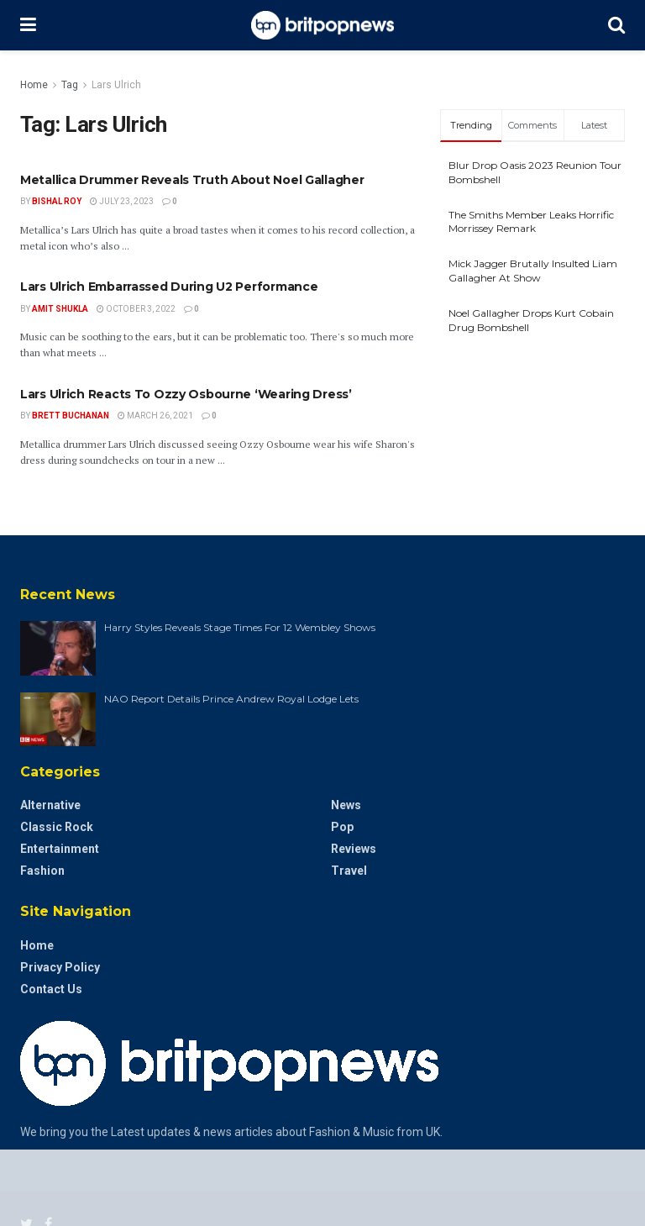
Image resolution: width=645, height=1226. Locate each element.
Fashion (42, 870)
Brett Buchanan (70, 415)
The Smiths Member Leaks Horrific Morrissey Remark (531, 221)
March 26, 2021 (155, 415)
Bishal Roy (56, 201)
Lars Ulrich (116, 85)
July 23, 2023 (122, 201)
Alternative (50, 805)
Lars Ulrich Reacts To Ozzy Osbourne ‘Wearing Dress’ (186, 394)
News (346, 805)
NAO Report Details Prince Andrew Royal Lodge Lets (231, 698)
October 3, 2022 (136, 308)
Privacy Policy (60, 967)
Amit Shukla (60, 308)
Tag (69, 85)
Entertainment (59, 848)
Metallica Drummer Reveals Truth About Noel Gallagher (192, 179)
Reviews (353, 848)
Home (34, 85)
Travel (349, 870)
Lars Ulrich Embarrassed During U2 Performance (168, 286)
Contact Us (51, 989)
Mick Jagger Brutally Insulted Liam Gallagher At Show (532, 270)
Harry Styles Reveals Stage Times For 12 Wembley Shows (239, 627)
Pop (342, 827)
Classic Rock (56, 827)
